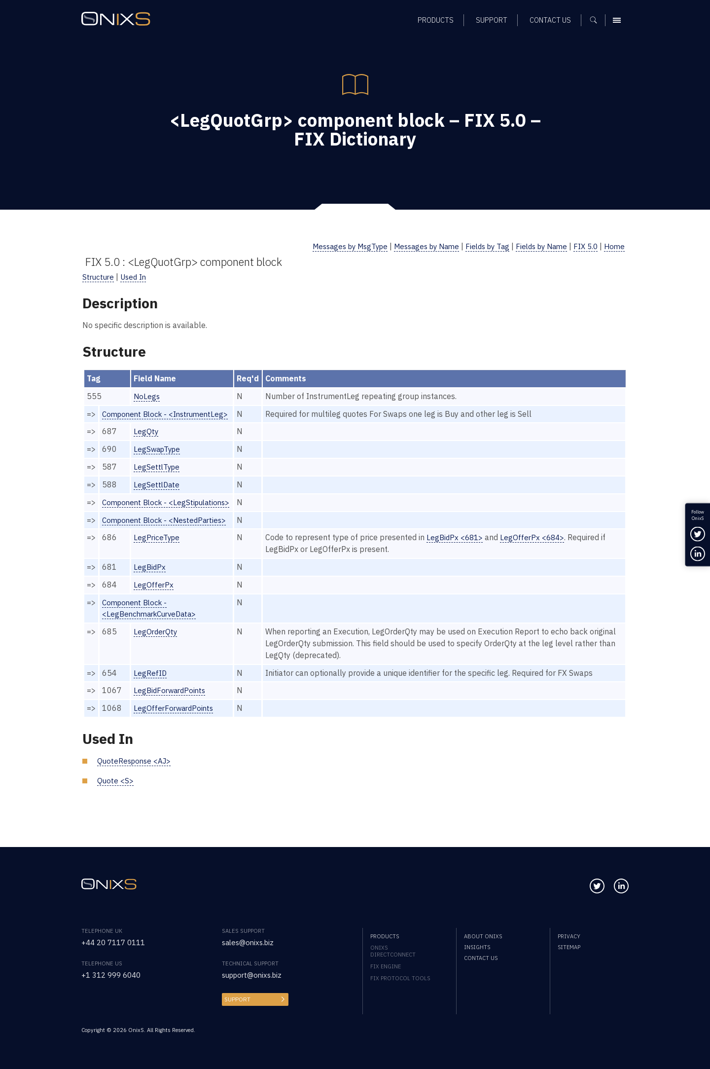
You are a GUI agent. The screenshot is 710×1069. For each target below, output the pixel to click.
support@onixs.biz (254, 975)
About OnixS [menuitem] (483, 936)
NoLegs (147, 396)
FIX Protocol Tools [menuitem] (400, 978)
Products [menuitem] (384, 936)
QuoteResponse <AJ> (135, 772)
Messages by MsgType (330, 246)
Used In (136, 277)
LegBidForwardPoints (172, 702)
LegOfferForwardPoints (175, 720)
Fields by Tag (478, 246)
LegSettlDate (157, 484)
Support (236, 999)
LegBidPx (150, 579)
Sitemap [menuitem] (569, 947)
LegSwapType (159, 449)
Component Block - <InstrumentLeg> (169, 414)
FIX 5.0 (584, 246)
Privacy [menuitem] (569, 936)
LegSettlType (158, 467)
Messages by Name (413, 246)
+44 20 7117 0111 (116, 942)
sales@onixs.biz (250, 942)
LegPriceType (158, 549)
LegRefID (151, 684)
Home (614, 246)
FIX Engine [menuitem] (385, 966)
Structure (99, 277)
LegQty (146, 431)
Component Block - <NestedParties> (168, 531)
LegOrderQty (156, 643)
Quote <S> (115, 792)
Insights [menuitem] (477, 947)
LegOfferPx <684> (542, 549)
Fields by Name (537, 246)
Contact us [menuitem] (480, 958)
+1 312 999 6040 (113, 975)
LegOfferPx (154, 596)
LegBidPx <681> (462, 549)
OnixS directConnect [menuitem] (393, 951)
